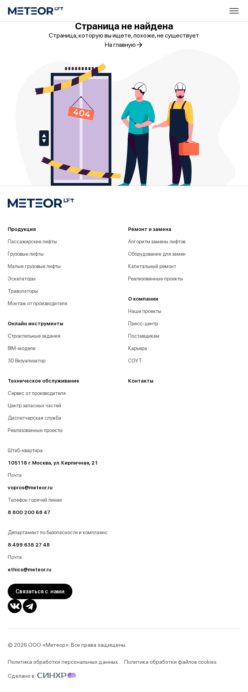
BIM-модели (22, 348)
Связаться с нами (40, 591)
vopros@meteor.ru (30, 487)
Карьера (137, 348)
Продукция (22, 229)
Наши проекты (144, 311)
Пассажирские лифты (32, 241)
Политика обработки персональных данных (63, 662)
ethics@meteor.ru (29, 569)
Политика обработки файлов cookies (170, 662)
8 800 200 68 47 (29, 512)
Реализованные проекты (35, 430)
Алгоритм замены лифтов (156, 241)
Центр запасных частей (34, 405)
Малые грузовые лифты (34, 266)
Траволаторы (23, 291)
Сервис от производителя (37, 393)
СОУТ (135, 361)
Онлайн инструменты (35, 323)
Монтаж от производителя (37, 303)
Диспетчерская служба (34, 418)
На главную (124, 45)
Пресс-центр (143, 323)
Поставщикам (143, 336)
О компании (143, 299)
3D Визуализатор (26, 361)
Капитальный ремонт (152, 266)
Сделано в (42, 676)
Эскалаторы (22, 279)
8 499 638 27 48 (29, 545)
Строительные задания (34, 336)
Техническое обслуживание (43, 381)
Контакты (140, 381)
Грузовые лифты (26, 254)
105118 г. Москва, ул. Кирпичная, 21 (53, 463)
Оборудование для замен (157, 254)
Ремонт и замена (149, 229)
